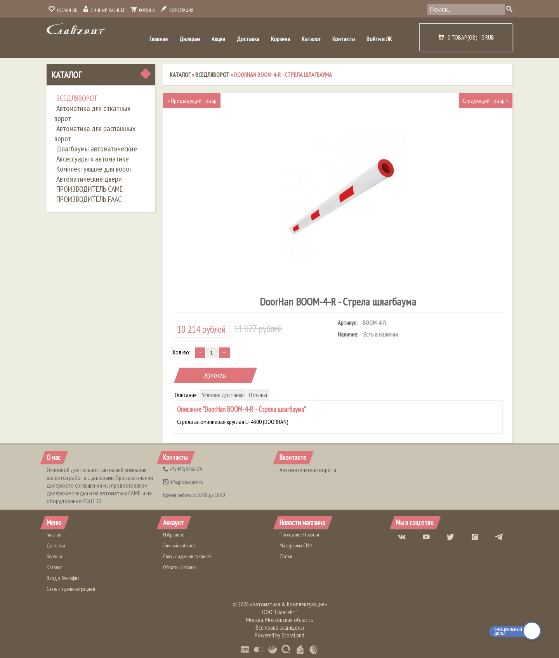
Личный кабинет (104, 10)
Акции (218, 39)
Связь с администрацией (71, 588)
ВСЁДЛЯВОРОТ (76, 98)
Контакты (343, 39)
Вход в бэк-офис (63, 578)
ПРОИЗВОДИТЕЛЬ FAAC (89, 199)
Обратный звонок (180, 567)
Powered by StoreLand (279, 635)
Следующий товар (486, 100)
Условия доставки (223, 395)
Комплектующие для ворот (94, 169)
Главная (158, 39)
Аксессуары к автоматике (92, 159)
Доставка (248, 39)
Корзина (142, 10)
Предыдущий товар (192, 100)
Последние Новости (299, 534)
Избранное (63, 10)
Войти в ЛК (379, 39)
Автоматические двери (89, 179)
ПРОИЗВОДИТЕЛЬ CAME (89, 189)
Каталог (311, 39)
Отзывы (258, 395)
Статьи (286, 556)
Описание (186, 395)
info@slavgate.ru (183, 482)
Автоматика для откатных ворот (92, 113)
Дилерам (189, 39)
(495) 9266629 (182, 469)
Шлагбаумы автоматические (96, 149)
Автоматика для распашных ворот (94, 133)
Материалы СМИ (296, 545)
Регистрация (177, 10)
